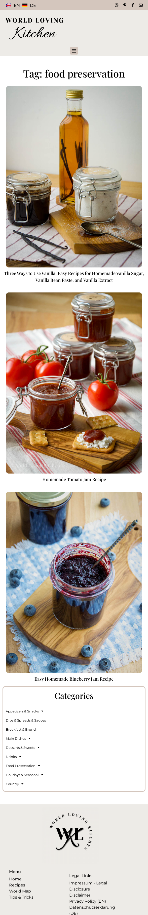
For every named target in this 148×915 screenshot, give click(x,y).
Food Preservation (23, 765)
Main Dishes (18, 738)
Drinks (13, 756)
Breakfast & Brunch (22, 729)
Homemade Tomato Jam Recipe (74, 479)
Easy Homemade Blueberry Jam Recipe (74, 679)
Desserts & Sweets (23, 747)
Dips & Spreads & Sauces (26, 720)
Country (14, 784)
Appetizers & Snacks (24, 711)
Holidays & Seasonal (24, 775)
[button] (74, 51)
